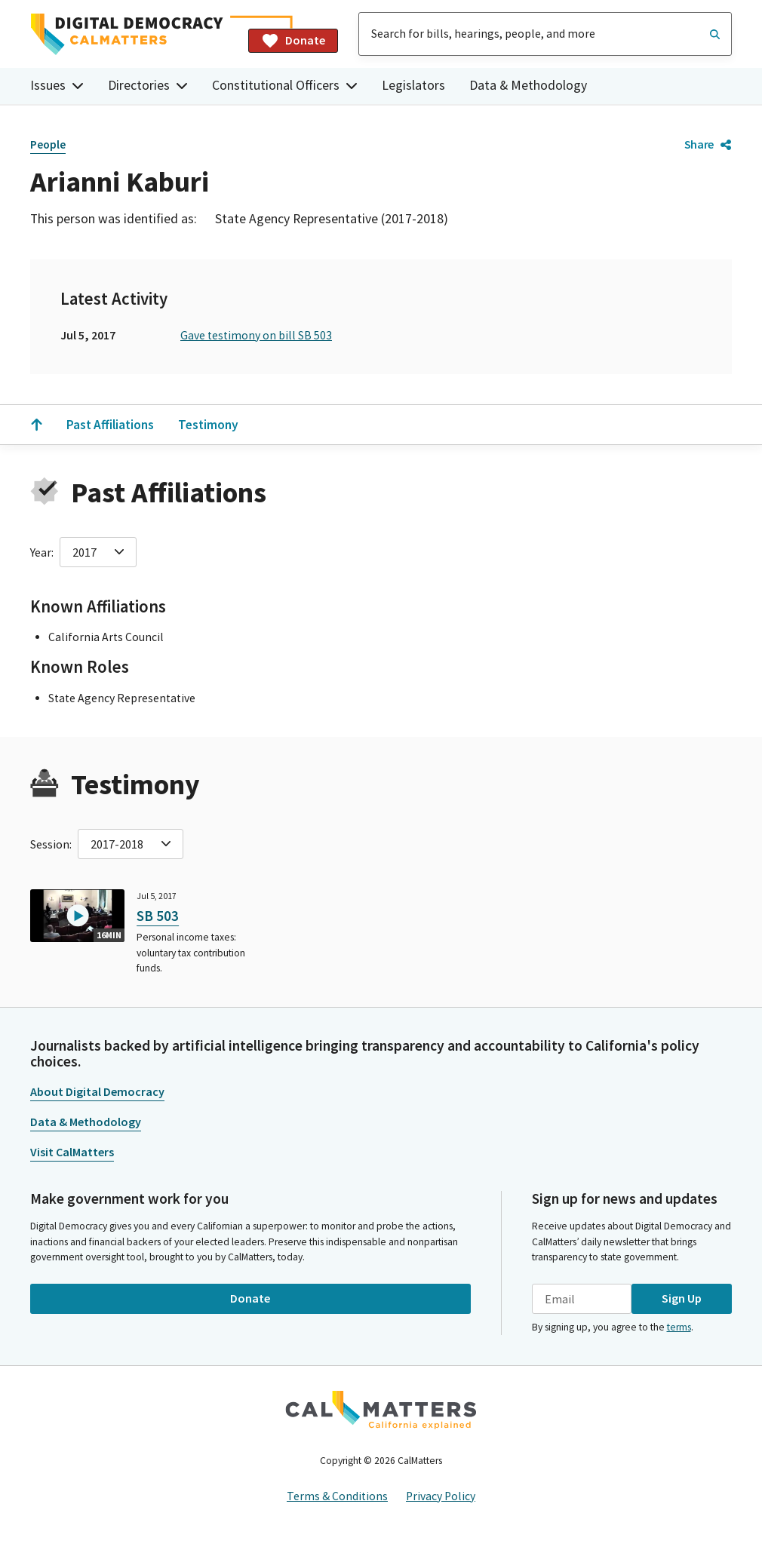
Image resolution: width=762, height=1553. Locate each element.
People (48, 144)
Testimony (208, 424)
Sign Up (682, 1298)
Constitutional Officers (285, 85)
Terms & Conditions (337, 1496)
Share (708, 144)
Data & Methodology (528, 85)
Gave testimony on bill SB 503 (256, 335)
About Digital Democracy (97, 1091)
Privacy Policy (440, 1496)
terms (679, 1327)
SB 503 (158, 916)
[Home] (133, 34)
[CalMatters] (381, 1409)
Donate (293, 41)
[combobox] (545, 34)
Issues (57, 85)
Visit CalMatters (72, 1151)
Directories (148, 85)
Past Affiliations (110, 424)
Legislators (413, 85)
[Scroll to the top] (36, 424)
